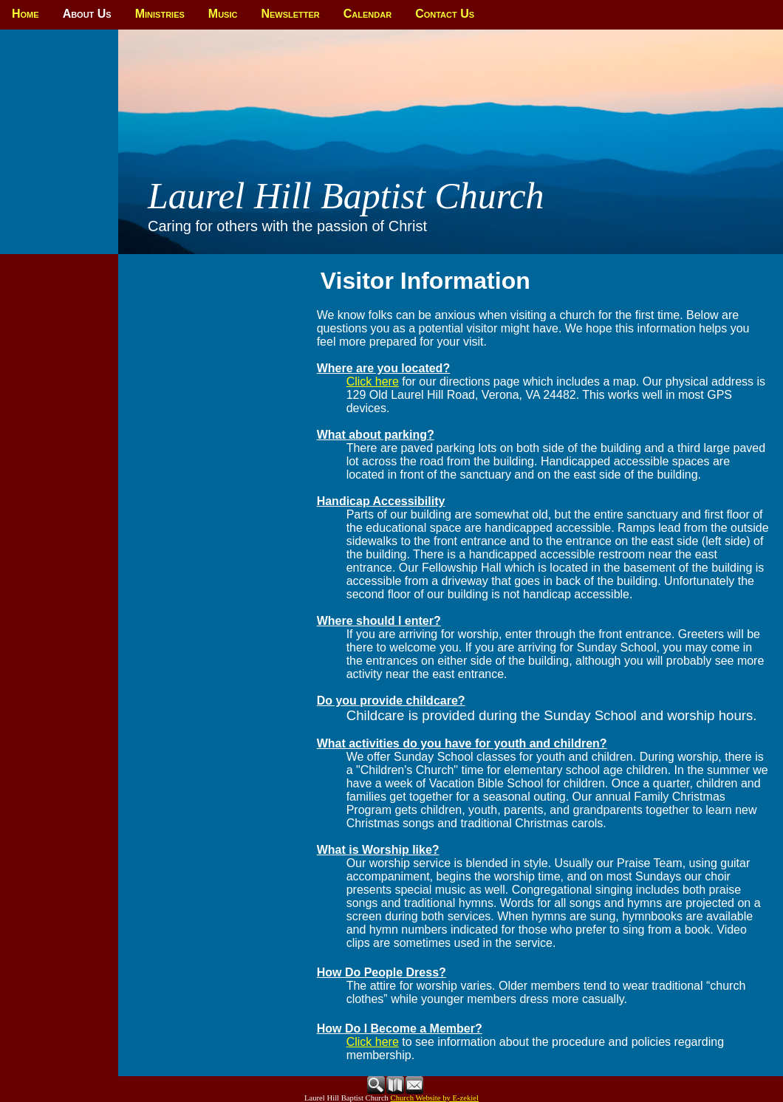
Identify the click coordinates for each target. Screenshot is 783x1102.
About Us (87, 13)
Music (223, 13)
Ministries (160, 13)
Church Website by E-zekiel (435, 1098)
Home (25, 13)
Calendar (367, 13)
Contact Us (444, 13)
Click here (372, 381)
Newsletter (290, 13)
